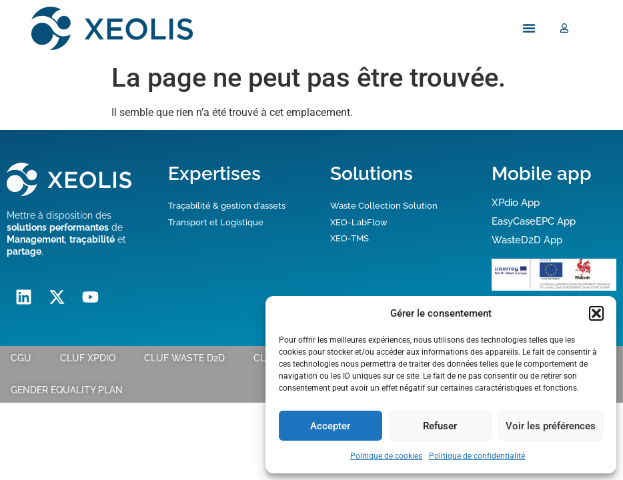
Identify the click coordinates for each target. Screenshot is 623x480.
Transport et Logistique (215, 222)
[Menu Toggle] (529, 28)
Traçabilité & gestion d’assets (226, 206)
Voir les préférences (551, 426)
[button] (596, 313)
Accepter (330, 426)
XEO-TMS (349, 238)
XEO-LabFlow (359, 222)
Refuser (440, 426)
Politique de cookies (386, 456)
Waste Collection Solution (384, 206)
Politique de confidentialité (477, 456)
